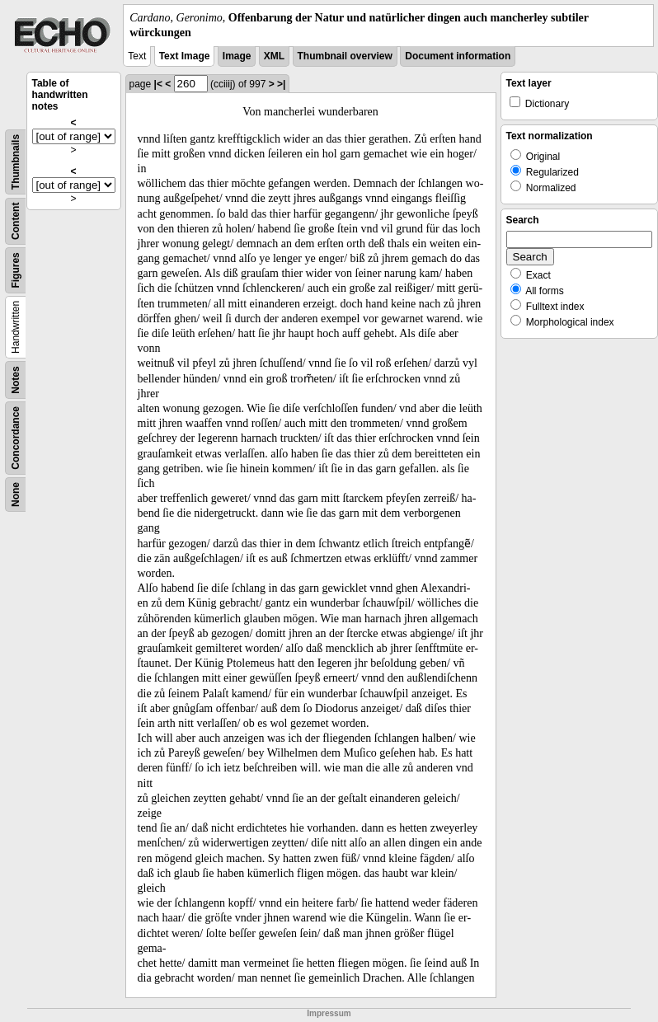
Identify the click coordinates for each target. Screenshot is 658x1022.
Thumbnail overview (345, 56)
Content (15, 221)
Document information (457, 56)
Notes (15, 380)
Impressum (328, 1013)
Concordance (15, 438)
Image (237, 56)
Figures (15, 270)
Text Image (184, 56)
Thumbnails (15, 162)
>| (281, 84)
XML (274, 56)
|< (158, 84)
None (15, 494)
